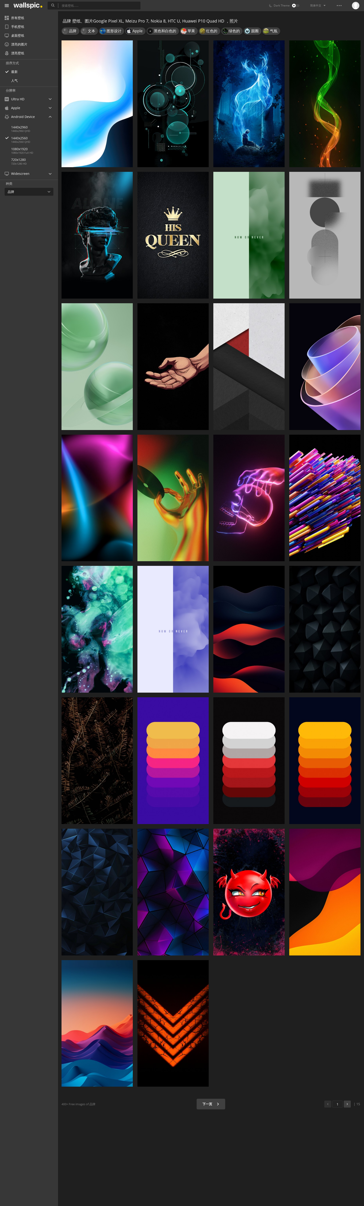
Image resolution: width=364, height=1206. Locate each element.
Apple (12, 108)
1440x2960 (19, 127)
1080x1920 (19, 149)
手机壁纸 (14, 26)
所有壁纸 (14, 18)
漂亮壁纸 (14, 53)
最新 (14, 71)
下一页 (210, 1104)
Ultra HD (14, 99)
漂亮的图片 (16, 44)
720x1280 (18, 159)
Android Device (20, 116)
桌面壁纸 (14, 35)
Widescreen (17, 173)
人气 (14, 80)
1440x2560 (34, 138)
